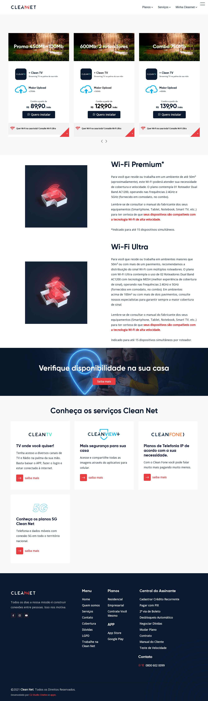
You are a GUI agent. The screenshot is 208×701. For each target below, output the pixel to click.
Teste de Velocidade (153, 648)
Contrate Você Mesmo (117, 613)
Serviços (164, 7)
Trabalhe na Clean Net (90, 644)
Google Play (115, 639)
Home (86, 599)
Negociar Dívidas (151, 623)
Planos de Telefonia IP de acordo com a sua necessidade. (166, 450)
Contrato (146, 636)
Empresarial (116, 605)
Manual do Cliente (152, 642)
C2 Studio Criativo (38, 694)
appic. (53, 694)
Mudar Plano (148, 629)
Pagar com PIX (149, 605)
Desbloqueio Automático (156, 617)
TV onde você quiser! (35, 446)
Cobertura (89, 623)
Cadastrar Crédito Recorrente (159, 599)
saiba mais (28, 478)
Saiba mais (104, 381)
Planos (147, 7)
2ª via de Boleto (150, 611)
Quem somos (91, 605)
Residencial (115, 599)
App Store (114, 633)
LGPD (85, 636)
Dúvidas (87, 629)
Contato (87, 617)
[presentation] (101, 141)
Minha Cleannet (186, 7)
